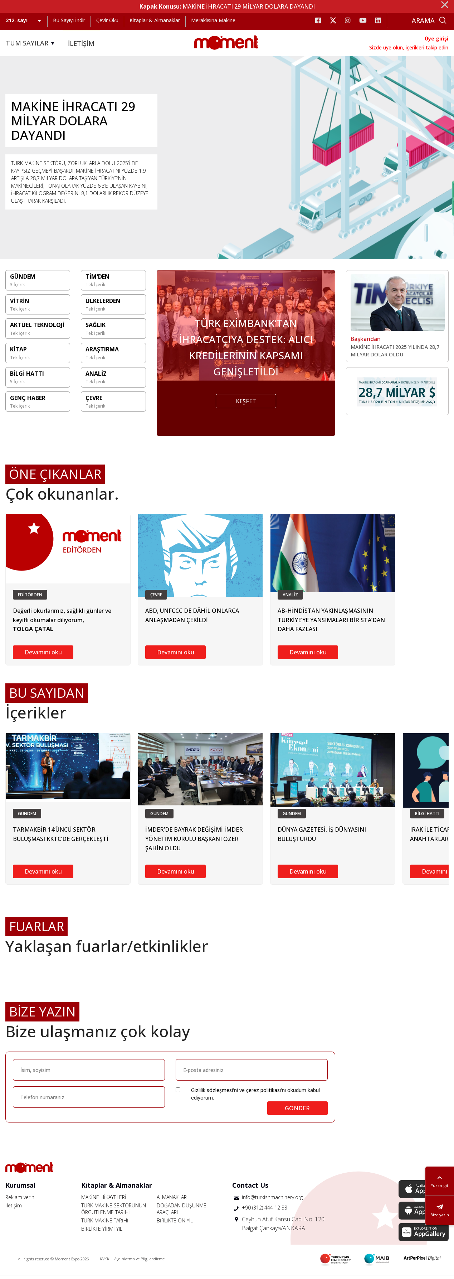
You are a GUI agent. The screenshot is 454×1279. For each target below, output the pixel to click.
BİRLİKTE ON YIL (175, 1224)
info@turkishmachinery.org (272, 1200)
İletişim (13, 1209)
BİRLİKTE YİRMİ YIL (101, 1232)
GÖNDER (297, 1112)
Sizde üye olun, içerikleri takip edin (408, 47)
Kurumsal (20, 1188)
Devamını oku (43, 656)
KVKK (104, 1262)
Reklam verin (19, 1200)
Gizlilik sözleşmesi (212, 1093)
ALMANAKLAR (172, 1200)
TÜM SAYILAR (31, 43)
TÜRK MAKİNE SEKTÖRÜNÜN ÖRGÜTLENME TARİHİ (113, 1212)
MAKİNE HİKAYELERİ (103, 1200)
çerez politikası (263, 1093)
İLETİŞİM (81, 43)
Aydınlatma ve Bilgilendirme (139, 1262)
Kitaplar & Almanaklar (155, 20)
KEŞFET (246, 405)
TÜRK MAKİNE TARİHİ (104, 1224)
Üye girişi (436, 38)
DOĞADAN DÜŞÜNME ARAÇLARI (181, 1212)
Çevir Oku (107, 20)
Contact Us (250, 1188)
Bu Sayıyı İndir (69, 20)
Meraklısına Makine (213, 20)
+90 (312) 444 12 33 (264, 1211)
